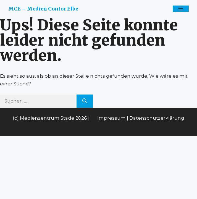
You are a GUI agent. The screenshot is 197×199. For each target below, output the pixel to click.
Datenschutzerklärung (156, 118)
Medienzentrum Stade (47, 118)
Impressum (111, 118)
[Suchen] (85, 101)
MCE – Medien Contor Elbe (43, 9)
